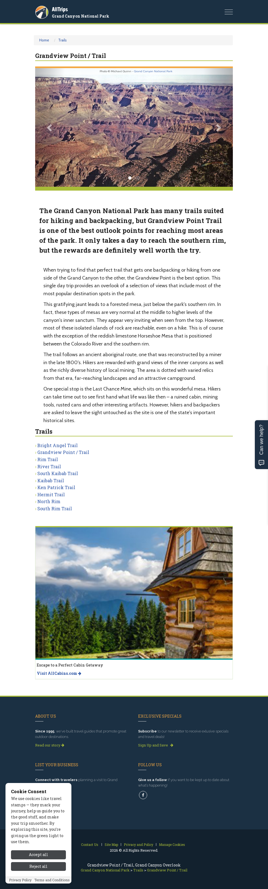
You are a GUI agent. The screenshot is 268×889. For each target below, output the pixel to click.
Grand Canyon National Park (80, 16)
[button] (50, 127)
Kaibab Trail (50, 480)
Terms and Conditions (52, 880)
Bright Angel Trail (57, 445)
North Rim (48, 501)
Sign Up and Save (155, 745)
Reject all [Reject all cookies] (38, 867)
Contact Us (89, 844)
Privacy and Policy (138, 844)
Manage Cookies (172, 844)
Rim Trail (47, 459)
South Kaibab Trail (57, 473)
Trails (62, 40)
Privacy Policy (20, 880)
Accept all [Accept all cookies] (38, 855)
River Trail (49, 466)
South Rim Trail (54, 508)
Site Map (111, 844)
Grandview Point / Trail (63, 452)
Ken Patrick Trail (56, 487)
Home (44, 40)
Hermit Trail (51, 494)
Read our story (49, 745)
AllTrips (60, 9)
